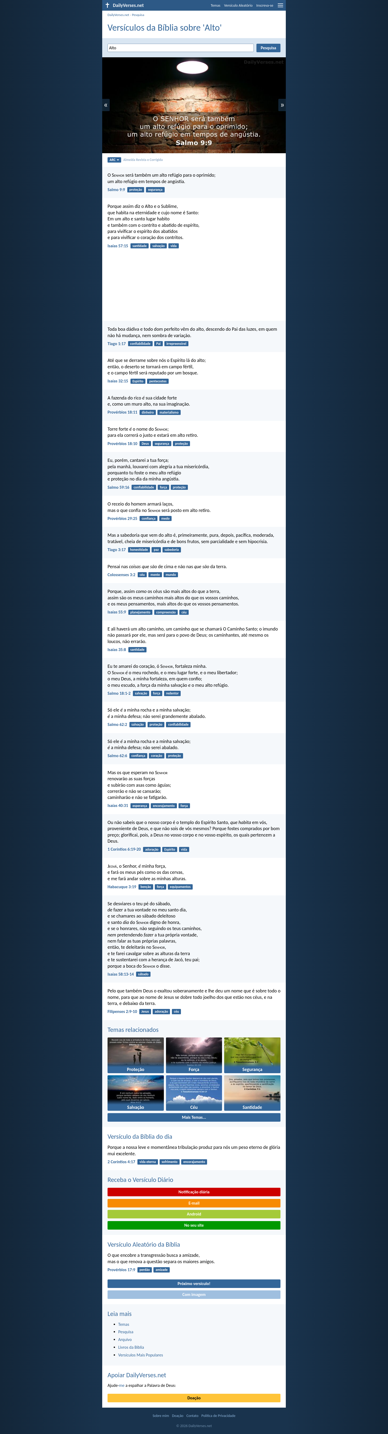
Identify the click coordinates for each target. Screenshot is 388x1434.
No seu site (194, 1225)
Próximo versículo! (193, 1283)
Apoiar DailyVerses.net (137, 1375)
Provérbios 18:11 (122, 412)
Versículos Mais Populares (140, 1355)
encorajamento (164, 806)
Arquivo (125, 1339)
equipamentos (180, 887)
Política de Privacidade (218, 1415)
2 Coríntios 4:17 (121, 1161)
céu (142, 575)
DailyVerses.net (118, 15)
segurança (155, 190)
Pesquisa (138, 15)
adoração (152, 849)
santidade (139, 246)
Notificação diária (194, 1191)
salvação (158, 246)
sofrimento (169, 1162)
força (163, 487)
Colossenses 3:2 (121, 574)
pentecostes (158, 381)
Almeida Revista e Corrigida (143, 160)
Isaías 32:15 (118, 380)
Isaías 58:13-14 (121, 974)
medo (165, 518)
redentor (172, 693)
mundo (171, 575)
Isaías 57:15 (118, 245)
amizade (162, 1270)
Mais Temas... (194, 1117)
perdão (145, 1270)
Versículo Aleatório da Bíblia (144, 1244)
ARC (114, 160)
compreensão (166, 612)
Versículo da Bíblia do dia (140, 1136)
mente (155, 575)
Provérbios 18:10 (122, 443)
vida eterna (148, 1162)
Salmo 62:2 (117, 724)
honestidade (139, 550)
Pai (158, 344)
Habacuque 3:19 (122, 886)
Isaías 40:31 (118, 805)
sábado (143, 974)
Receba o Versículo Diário (140, 1179)
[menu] (280, 7)
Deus (145, 444)
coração (156, 756)
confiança (149, 518)
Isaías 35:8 (117, 649)
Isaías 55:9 (117, 612)
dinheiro (148, 412)
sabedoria (172, 550)
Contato (192, 1415)
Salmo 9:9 (116, 189)
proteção (135, 190)
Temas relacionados (133, 1029)
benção (146, 887)
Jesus (145, 1011)
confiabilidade (140, 344)
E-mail (193, 1203)
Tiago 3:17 (117, 549)
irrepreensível (177, 344)
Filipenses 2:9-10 (122, 1011)
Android (194, 1214)
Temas (215, 5)
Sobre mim (161, 1415)
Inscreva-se (264, 5)
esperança (139, 806)
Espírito (137, 381)
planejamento (140, 612)
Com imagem (193, 1294)
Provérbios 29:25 (122, 518)
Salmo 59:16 (118, 487)
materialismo (169, 412)
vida (174, 246)
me (122, 1385)
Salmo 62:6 (117, 755)
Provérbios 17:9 (121, 1269)
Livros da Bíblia (131, 1347)
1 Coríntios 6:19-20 (124, 849)
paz (156, 550)
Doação (194, 1397)
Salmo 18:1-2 (119, 693)
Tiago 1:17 (117, 343)
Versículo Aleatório (238, 5)
